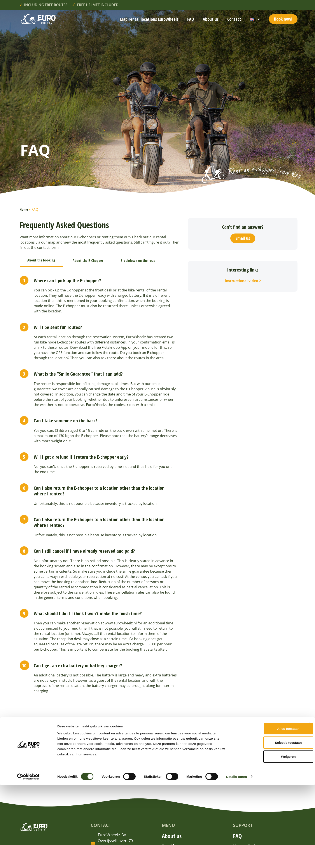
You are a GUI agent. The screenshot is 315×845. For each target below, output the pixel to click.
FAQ (190, 19)
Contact (234, 19)
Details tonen (236, 836)
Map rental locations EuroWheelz (149, 19)
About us (211, 19)
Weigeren (267, 816)
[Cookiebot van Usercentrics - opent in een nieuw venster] (28, 836)
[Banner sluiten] (308, 783)
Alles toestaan (267, 788)
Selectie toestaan (267, 802)
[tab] (41, 260)
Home (24, 209)
